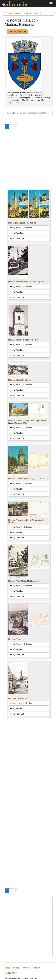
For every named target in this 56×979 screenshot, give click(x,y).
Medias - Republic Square (19, 380)
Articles (16, 968)
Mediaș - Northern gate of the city (23, 340)
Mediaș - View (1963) (17, 698)
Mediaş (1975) (14, 223)
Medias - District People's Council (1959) (26, 282)
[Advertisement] (28, 160)
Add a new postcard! (17, 32)
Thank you (26, 968)
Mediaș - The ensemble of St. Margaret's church (26, 521)
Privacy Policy (11, 973)
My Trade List (17, 238)
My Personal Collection (21, 228)
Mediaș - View (14, 581)
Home (7, 968)
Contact (36, 968)
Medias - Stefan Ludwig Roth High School (27, 421)
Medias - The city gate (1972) (21, 479)
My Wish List (16, 233)
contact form (16, 100)
